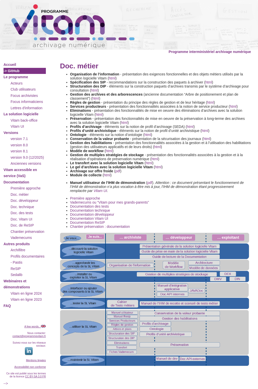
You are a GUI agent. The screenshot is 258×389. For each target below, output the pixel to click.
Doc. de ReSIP (22, 225)
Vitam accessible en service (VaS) (20, 173)
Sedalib (16, 275)
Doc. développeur (24, 201)
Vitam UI (17, 126)
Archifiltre (18, 250)
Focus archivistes (24, 96)
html (112, 78)
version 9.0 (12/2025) (27, 157)
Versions (11, 133)
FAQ (7, 306)
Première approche (26, 188)
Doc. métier (20, 194)
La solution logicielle (21, 114)
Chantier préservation (27, 232)
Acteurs (16, 83)
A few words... (32, 326)
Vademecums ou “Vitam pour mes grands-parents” (109, 202)
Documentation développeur (92, 214)
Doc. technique (22, 207)
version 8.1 (19, 151)
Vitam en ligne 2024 (26, 293)
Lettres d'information (26, 108)
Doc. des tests (22, 213)
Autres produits (17, 244)
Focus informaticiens (27, 102)
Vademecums (21, 238)
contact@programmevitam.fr (29, 336)
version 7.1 (19, 139)
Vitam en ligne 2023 (26, 299)
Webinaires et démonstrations (17, 284)
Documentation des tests (89, 206)
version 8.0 (19, 145)
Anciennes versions (26, 163)
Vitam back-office (24, 120)
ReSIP (16, 269)
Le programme (16, 77)
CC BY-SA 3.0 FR (35, 376)
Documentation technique (90, 210)
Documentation (16, 182)
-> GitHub (11, 71)
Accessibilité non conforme (30, 366)
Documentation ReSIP (87, 222)
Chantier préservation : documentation (100, 227)
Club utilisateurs (23, 89)
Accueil (10, 65)
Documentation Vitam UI (89, 218)
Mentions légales (36, 360)
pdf (117, 171)
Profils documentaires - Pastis (28, 259)
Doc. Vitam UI (21, 219)
